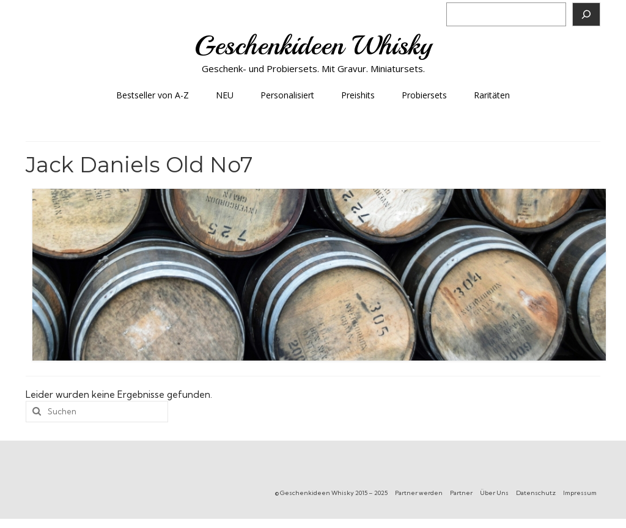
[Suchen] (586, 14)
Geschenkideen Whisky (313, 45)
